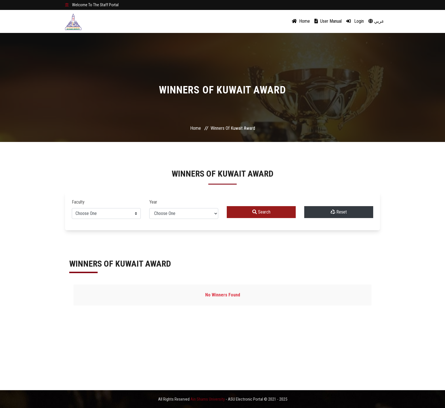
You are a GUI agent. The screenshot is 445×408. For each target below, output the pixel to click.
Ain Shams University (208, 399)
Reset (339, 212)
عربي (376, 21)
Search (261, 212)
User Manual (328, 21)
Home (301, 21)
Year (153, 202)
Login (355, 21)
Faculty (78, 202)
